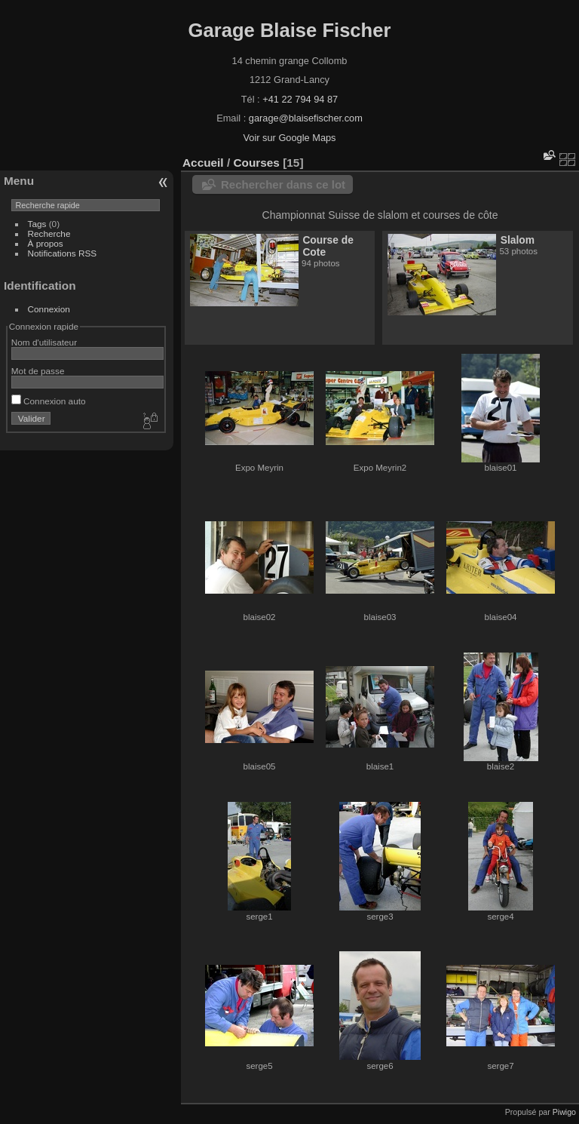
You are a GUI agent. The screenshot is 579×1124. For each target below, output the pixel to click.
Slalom (518, 240)
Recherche (49, 233)
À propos (45, 243)
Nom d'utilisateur (44, 342)
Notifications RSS (62, 253)
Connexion (49, 309)
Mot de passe (38, 371)
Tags (37, 224)
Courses (256, 162)
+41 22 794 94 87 (300, 99)
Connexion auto (48, 401)
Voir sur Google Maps (289, 137)
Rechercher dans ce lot (283, 184)
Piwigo (564, 1111)
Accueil (203, 162)
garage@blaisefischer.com (306, 118)
